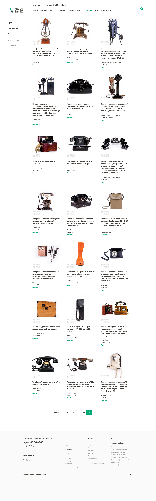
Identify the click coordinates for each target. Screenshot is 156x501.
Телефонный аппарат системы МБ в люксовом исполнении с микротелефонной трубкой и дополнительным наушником (45, 52)
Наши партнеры (69, 461)
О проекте (68, 453)
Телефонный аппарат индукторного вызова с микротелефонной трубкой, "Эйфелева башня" (46, 221)
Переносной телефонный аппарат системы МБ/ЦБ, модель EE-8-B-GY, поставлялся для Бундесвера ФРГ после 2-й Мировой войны (114, 222)
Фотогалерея (69, 463)
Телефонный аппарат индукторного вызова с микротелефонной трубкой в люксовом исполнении (80, 51)
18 (73, 412)
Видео (67, 445)
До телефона (114, 447)
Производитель (13, 28)
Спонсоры (68, 458)
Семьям (90, 448)
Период (10, 34)
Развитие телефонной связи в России (121, 460)
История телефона (74, 10)
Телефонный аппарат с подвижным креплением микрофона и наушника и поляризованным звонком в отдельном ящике (45, 275)
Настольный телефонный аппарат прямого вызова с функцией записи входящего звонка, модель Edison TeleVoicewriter (80, 222)
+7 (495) (56, 5)
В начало (56, 412)
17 (68, 412)
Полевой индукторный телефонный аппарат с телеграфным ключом (46, 328)
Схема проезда (28, 453)
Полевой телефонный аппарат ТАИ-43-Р (43, 162)
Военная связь (115, 462)
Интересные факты (116, 465)
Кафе (89, 445)
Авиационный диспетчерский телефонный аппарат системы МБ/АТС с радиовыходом (80, 106)
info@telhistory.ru (29, 446)
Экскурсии (91, 443)
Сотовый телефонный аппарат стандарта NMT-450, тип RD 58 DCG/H (78, 329)
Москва (36, 5)
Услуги (62, 10)
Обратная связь (28, 455)
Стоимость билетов (93, 458)
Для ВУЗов (91, 453)
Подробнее (35, 65)
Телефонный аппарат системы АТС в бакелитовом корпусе (46, 383)
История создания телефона (119, 449)
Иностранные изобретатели (118, 454)
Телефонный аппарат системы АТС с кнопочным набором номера (80, 162)
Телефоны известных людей (119, 457)
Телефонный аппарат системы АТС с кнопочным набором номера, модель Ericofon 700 (80, 274)
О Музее (53, 10)
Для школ (91, 450)
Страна (10, 23)
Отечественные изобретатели (119, 452)
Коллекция (88, 10)
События (67, 443)
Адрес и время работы (103, 10)
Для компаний (92, 456)
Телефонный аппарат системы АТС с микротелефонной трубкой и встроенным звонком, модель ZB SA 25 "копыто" (80, 385)
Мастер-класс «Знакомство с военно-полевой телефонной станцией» (98, 462)
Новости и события (40, 10)
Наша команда (69, 456)
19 (78, 412)
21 (89, 412)
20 (84, 412)
